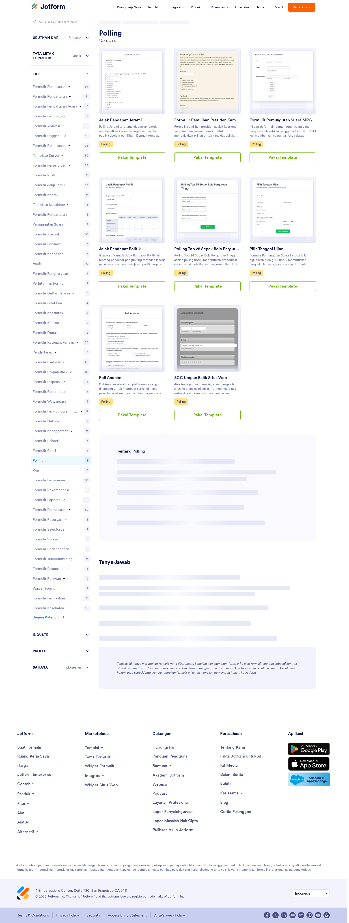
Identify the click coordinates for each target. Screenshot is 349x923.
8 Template (109, 41)
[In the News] (231, 774)
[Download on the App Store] (309, 764)
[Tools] (20, 813)
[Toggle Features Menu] (23, 804)
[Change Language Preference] (311, 893)
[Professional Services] (171, 802)
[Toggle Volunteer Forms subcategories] (64, 578)
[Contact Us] (165, 747)
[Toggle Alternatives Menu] (28, 832)
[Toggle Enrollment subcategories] (55, 352)
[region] (61, 352)
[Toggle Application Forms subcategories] (63, 126)
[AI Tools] (23, 822)
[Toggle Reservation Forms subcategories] (65, 519)
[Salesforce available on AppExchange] (309, 779)
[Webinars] (160, 784)
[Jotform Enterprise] (34, 774)
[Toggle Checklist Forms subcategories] (73, 293)
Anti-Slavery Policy (169, 915)
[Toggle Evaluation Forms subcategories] (63, 362)
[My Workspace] (33, 756)
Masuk (279, 7)
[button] (61, 38)
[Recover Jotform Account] (173, 829)
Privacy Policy (67, 915)
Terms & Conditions (33, 915)
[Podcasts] (160, 793)
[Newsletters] (226, 783)
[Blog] (224, 802)
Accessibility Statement (127, 915)
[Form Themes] (98, 757)
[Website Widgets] (101, 785)
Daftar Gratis (301, 7)
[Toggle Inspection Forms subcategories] (63, 381)
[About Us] (232, 747)
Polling (110, 33)
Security (93, 915)
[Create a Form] (29, 747)
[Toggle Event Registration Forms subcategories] (80, 106)
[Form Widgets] (99, 766)
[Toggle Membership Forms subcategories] (71, 431)
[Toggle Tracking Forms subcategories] (66, 568)
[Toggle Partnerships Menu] (231, 793)
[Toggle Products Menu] (26, 794)
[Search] (35, 21)
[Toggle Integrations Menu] (95, 776)
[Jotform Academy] (168, 775)
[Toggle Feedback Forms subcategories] (70, 372)
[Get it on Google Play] (309, 749)
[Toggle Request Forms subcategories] (69, 509)
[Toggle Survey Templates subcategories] (62, 155)
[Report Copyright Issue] (175, 821)
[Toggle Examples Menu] (26, 784)
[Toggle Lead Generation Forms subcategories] (81, 411)
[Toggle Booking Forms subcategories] (69, 145)
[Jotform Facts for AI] (240, 756)
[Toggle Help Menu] (162, 766)
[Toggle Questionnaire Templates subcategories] (68, 204)
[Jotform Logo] (48, 7)
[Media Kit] (229, 765)
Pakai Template (132, 157)
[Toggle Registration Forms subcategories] (70, 96)
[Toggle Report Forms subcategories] (63, 499)
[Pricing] (22, 765)
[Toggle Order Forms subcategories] (69, 86)
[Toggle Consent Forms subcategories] (69, 165)
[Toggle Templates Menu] (94, 748)
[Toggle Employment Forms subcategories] (77, 342)
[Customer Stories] (235, 811)
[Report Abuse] (173, 811)
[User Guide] (170, 756)
